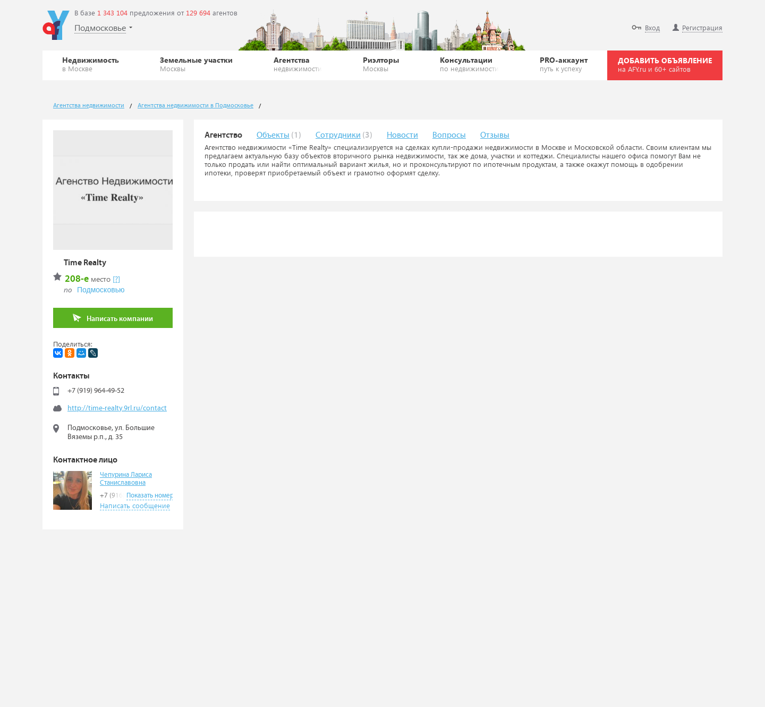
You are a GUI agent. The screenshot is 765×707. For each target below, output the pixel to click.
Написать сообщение (135, 505)
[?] (116, 279)
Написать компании (113, 318)
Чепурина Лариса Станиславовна (126, 479)
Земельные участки (196, 64)
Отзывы (494, 135)
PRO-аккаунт (564, 64)
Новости (402, 135)
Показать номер (150, 496)
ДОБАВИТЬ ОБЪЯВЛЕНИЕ (665, 64)
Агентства (298, 64)
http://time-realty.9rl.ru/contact (117, 408)
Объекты (273, 135)
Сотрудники (338, 135)
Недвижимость (90, 64)
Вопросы (449, 135)
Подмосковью (100, 289)
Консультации (469, 64)
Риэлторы (381, 64)
